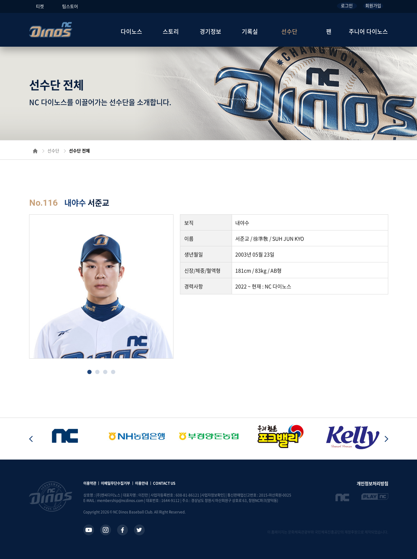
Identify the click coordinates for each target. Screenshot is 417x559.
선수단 (289, 31)
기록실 (250, 31)
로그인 (347, 6)
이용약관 (89, 483)
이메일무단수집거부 (115, 483)
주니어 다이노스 (368, 31)
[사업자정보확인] (212, 495)
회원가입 (373, 6)
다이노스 (131, 31)
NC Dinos (50, 29)
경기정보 (210, 31)
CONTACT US (164, 483)
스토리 (171, 31)
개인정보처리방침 (372, 483)
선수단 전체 (79, 151)
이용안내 (141, 483)
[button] (89, 372)
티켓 (40, 6)
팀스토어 (70, 6)
